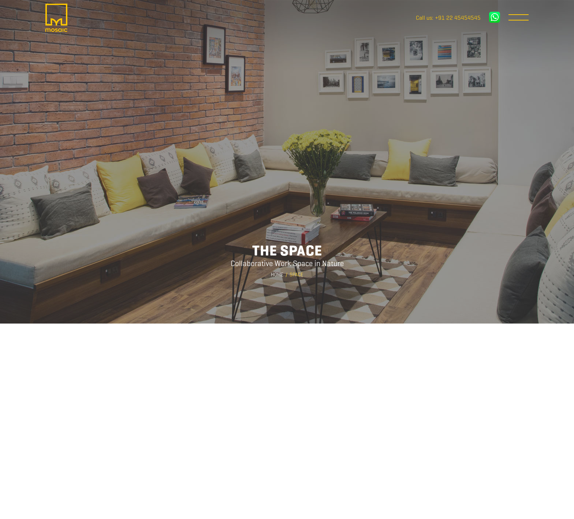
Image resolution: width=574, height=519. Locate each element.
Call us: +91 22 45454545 (448, 18)
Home (277, 275)
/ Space (294, 275)
